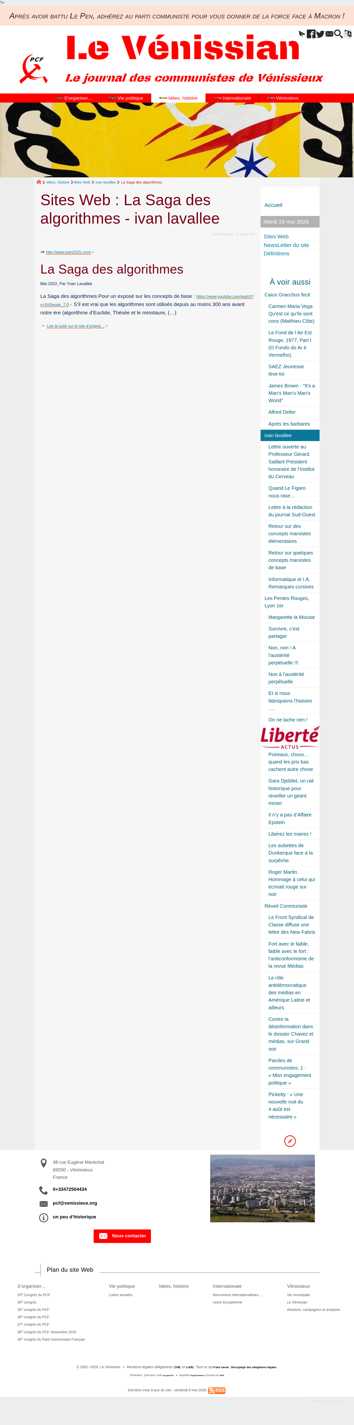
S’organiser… (34, 1290)
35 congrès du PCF (32, 1314)
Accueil (273, 205)
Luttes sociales (115, 1300)
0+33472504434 (70, 1189)
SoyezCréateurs (198, 1380)
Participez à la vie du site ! (321, 1407)
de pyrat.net (165, 1380)
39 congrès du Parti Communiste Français (49, 1344)
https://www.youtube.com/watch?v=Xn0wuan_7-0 (96, 304)
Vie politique (121, 1290)
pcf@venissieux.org (75, 1203)
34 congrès (25, 1307)
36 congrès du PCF (32, 1321)
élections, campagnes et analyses (315, 1315)
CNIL (167, 1372)
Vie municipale (300, 1300)
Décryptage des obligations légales (258, 1372)
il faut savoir (216, 1372)
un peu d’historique (74, 1216)
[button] (284, 34)
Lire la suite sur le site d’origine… (84, 334)
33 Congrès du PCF (32, 1299)
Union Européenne (232, 1307)
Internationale (236, 1290)
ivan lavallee (106, 182)
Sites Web (82, 182)
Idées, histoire (57, 182)
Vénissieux (304, 1290)
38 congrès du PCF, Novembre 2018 (45, 1336)
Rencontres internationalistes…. (243, 1300)
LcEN (181, 1372)
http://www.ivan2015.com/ (75, 252)
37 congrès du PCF (32, 1329)
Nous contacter (122, 1236)
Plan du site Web (77, 1271)
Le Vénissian (299, 1307)
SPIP (226, 1380)
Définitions (277, 254)
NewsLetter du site (287, 245)
